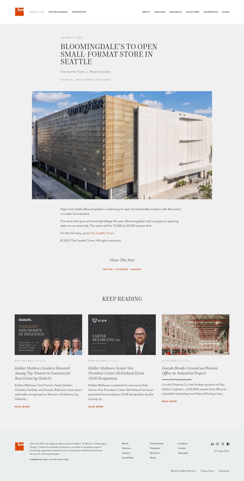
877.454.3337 (221, 451)
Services (159, 12)
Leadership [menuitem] (127, 458)
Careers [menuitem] (126, 453)
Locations (193, 12)
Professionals (58, 12)
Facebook (121, 269)
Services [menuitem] (126, 448)
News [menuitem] (153, 458)
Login (225, 12)
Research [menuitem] (154, 453)
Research (176, 12)
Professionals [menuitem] (156, 443)
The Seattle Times (102, 233)
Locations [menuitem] (183, 443)
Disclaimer (224, 471)
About (146, 12)
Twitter (108, 269)
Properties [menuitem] (155, 448)
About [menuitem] (125, 443)
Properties (79, 12)
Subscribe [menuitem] (183, 453)
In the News (103, 80)
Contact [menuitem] (182, 448)
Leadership (211, 12)
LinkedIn (135, 269)
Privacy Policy (207, 471)
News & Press (84, 80)
